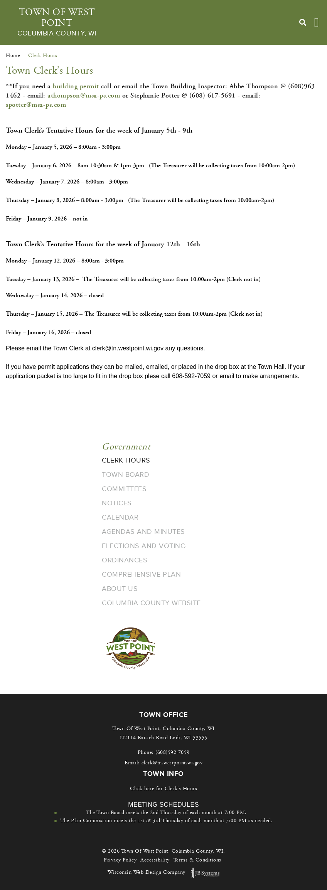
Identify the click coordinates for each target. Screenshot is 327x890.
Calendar (120, 517)
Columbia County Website (151, 603)
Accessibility (155, 860)
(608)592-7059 (172, 752)
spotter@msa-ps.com (36, 105)
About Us (120, 588)
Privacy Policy (120, 860)
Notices (117, 503)
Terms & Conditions (197, 860)
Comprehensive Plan (141, 574)
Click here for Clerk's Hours (163, 789)
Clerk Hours (126, 460)
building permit (76, 86)
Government (126, 447)
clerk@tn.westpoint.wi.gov (172, 763)
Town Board (125, 474)
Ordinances (124, 560)
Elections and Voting (143, 546)
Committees (124, 489)
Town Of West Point (57, 22)
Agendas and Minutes (143, 531)
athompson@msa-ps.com (83, 95)
